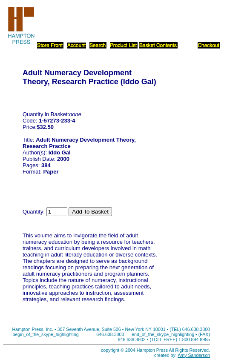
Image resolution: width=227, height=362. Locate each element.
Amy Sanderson (194, 355)
